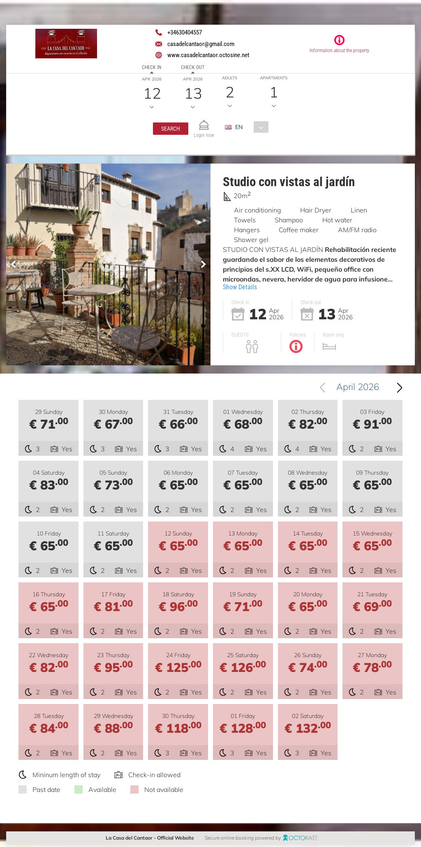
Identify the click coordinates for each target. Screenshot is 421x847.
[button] (170, 128)
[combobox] (249, 127)
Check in (151, 67)
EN (239, 127)
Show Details (240, 287)
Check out (192, 67)
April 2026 (359, 389)
